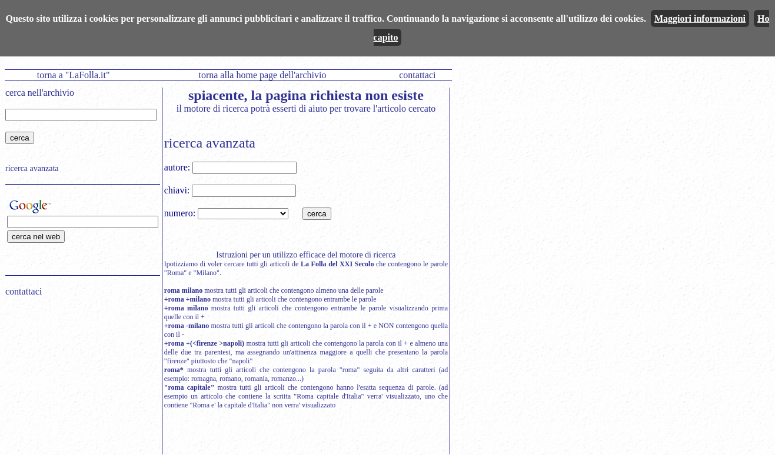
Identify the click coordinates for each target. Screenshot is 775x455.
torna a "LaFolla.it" (73, 75)
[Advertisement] (78, 380)
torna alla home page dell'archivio (262, 75)
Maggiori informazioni (700, 19)
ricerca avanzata (32, 168)
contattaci (417, 75)
